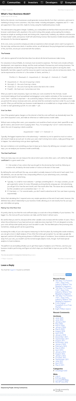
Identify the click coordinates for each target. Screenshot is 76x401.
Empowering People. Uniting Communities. (14, 388)
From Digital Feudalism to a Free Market (63, 305)
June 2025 (59, 318)
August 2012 (60, 353)
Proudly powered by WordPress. (62, 390)
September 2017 (62, 338)
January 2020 (60, 327)
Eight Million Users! (63, 308)
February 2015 (61, 346)
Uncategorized (61, 370)
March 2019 (59, 329)
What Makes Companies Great (66, 10)
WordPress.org (61, 381)
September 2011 (62, 359)
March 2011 (59, 365)
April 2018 (59, 333)
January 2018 (60, 334)
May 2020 (59, 323)
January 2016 (60, 344)
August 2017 (60, 340)
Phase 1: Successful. (7, 10)
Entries (60, 378)
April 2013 (59, 350)
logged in (13, 269)
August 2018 (60, 331)
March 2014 (59, 348)
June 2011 (59, 361)
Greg (16, 16)
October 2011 (60, 357)
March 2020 (60, 325)
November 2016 (61, 342)
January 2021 (60, 321)
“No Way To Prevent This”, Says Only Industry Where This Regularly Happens (63, 283)
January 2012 (60, 355)
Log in (57, 376)
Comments (62, 379)
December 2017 (61, 336)
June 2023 (59, 319)
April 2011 (59, 363)
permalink (32, 255)
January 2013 (60, 351)
